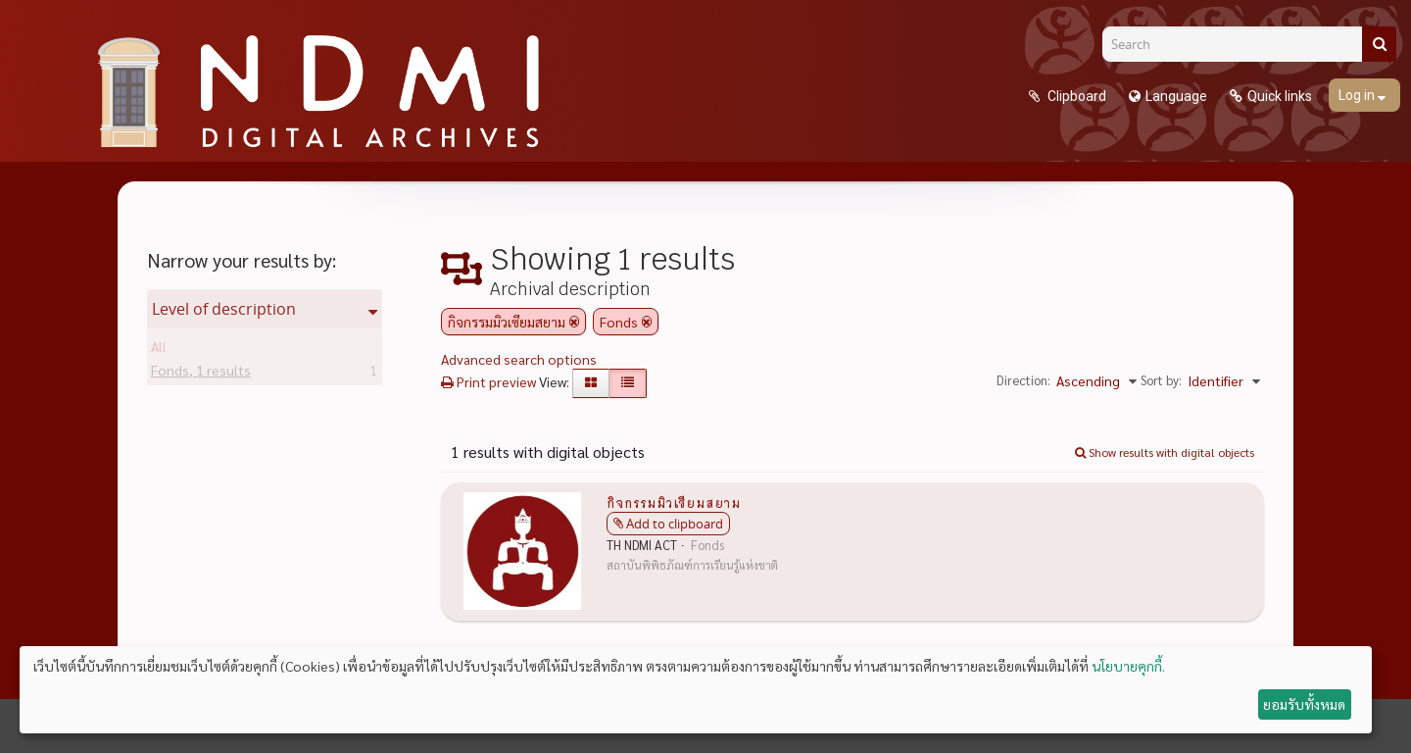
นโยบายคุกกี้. (1128, 666)
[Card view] (590, 383)
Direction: (1023, 380)
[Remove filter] (574, 321)
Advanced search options (519, 359)
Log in (1358, 95)
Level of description (224, 309)
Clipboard (1075, 96)
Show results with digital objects (1164, 452)
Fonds (201, 373)
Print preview (488, 381)
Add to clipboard (674, 523)
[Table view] (627, 383)
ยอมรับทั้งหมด (1304, 704)
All (159, 350)
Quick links (1279, 96)
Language (1176, 96)
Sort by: (1161, 380)
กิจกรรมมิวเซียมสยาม (674, 502)
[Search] (1239, 44)
